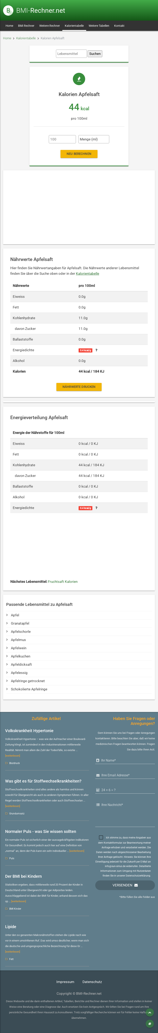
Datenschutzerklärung (138, 875)
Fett (11, 959)
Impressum (65, 982)
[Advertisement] (79, 207)
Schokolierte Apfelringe (26, 689)
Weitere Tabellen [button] (99, 25)
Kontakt (119, 25)
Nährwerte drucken (79, 387)
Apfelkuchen (18, 656)
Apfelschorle (18, 632)
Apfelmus (16, 640)
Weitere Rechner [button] (49, 25)
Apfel (12, 615)
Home (9, 25)
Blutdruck (14, 763)
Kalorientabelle (74, 25)
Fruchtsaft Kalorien (63, 582)
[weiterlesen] (12, 755)
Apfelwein (16, 648)
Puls (11, 858)
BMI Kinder (15, 908)
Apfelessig (17, 673)
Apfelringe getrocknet (25, 681)
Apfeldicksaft (19, 665)
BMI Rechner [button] (26, 25)
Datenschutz (92, 982)
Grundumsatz (16, 813)
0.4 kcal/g (85, 350)
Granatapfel (17, 623)
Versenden (122, 885)
